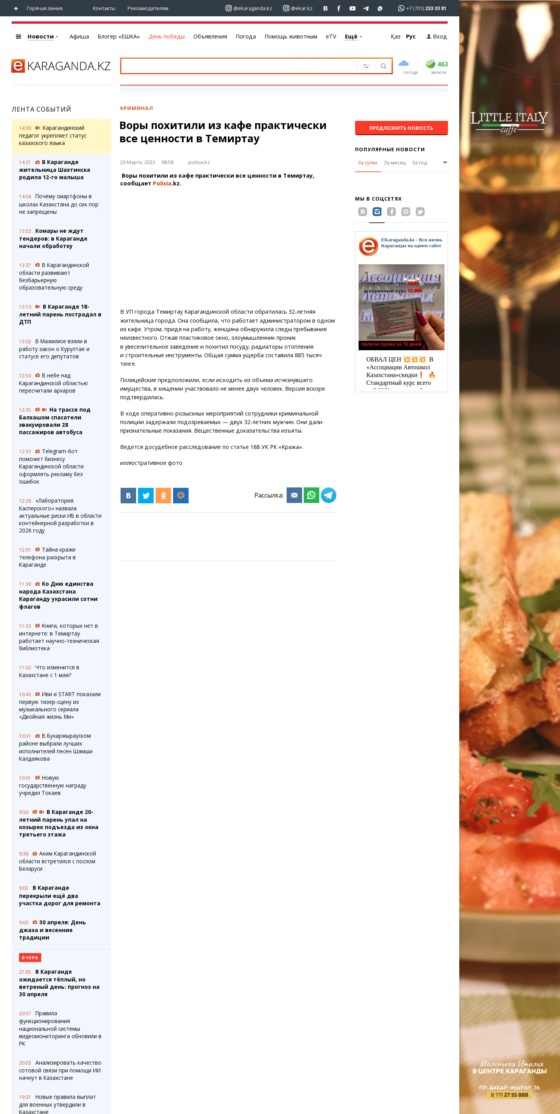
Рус (411, 36)
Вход (436, 36)
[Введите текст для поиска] (233, 65)
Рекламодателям (148, 8)
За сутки (367, 162)
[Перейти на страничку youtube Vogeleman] (353, 8)
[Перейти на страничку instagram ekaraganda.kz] (249, 8)
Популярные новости (390, 149)
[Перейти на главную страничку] (18, 8)
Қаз (396, 36)
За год (419, 162)
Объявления (210, 36)
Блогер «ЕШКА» (119, 36)
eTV (331, 36)
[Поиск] (383, 66)
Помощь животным (290, 36)
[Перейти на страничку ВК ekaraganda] (326, 8)
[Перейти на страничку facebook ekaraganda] (339, 8)
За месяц (395, 162)
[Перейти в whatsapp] (419, 8)
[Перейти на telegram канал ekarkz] (366, 8)
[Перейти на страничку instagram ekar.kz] (298, 8)
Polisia (162, 183)
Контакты (104, 8)
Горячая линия (45, 8)
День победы (167, 36)
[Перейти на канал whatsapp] (380, 8)
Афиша (79, 36)
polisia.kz (199, 162)
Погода (246, 36)
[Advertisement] (250, 247)
